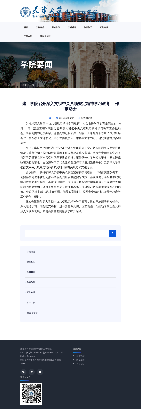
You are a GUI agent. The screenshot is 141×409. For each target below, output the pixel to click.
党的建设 (104, 27)
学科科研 (72, 27)
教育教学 (88, 27)
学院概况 (40, 27)
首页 (26, 27)
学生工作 (28, 36)
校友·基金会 (45, 36)
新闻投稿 (80, 356)
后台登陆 (80, 364)
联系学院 (80, 360)
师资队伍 (56, 27)
